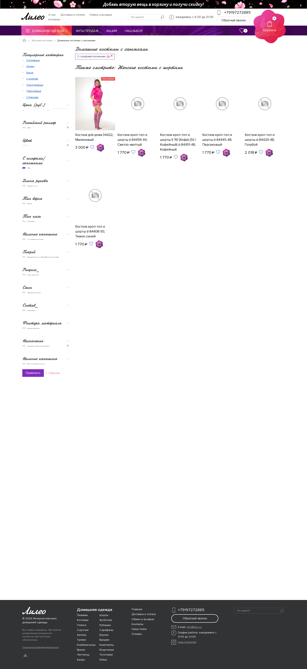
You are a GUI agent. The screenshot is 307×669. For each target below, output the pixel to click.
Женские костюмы (42, 40)
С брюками (32, 588)
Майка (31, 249)
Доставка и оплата (72, 14)
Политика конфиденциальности (40, 647)
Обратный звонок (233, 20)
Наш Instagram (187, 642)
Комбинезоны (86, 645)
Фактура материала (41, 431)
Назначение (32, 456)
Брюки (31, 291)
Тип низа (31, 277)
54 (28, 113)
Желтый (30, 160)
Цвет (27, 133)
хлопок (31, 416)
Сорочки (82, 630)
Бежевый (31, 147)
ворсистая (33, 437)
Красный (31, 173)
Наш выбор (134, 31)
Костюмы (82, 620)
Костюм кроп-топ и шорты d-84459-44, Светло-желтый (132, 140)
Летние (30, 557)
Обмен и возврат (100, 14)
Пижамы (82, 615)
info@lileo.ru (194, 627)
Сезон (27, 386)
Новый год (33, 484)
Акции (111, 31)
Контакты (54, 19)
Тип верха (32, 239)
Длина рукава (35, 214)
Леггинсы (83, 654)
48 (28, 100)
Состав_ (30, 411)
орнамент (32, 358)
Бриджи (31, 287)
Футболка (33, 253)
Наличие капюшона (39, 306)
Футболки (105, 620)
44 (28, 92)
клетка (31, 362)
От (23, 57)
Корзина (269, 24)
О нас (52, 14)
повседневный (36, 475)
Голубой (30, 153)
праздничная (34, 492)
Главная (137, 609)
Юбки (103, 659)
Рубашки (105, 625)
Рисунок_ (30, 352)
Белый (29, 140)
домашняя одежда (38, 462)
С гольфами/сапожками (33, 191)
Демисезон (34, 391)
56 (28, 118)
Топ (29, 245)
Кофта (31, 262)
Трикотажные (33, 582)
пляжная (32, 467)
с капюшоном (35, 312)
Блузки (103, 635)
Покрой (28, 327)
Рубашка (32, 258)
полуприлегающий (38, 337)
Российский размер (39, 77)
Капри (81, 659)
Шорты (31, 283)
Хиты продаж (87, 31)
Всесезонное (35, 396)
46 (28, 96)
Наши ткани (139, 629)
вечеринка (33, 488)
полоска (32, 366)
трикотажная (34, 442)
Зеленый (31, 167)
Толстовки (106, 654)
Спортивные (33, 551)
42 (28, 88)
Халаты (81, 635)
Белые (29, 564)
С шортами (32, 570)
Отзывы (137, 634)
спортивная (34, 471)
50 (29, 105)
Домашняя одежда (46, 30)
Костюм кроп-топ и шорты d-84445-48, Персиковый (217, 140)
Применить (33, 533)
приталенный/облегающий (43, 333)
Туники (81, 639)
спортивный (34, 479)
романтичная (34, 497)
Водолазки (106, 649)
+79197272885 (187, 610)
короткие (32, 224)
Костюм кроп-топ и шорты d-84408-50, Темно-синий (90, 231)
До (48, 57)
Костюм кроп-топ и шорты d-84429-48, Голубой (260, 140)
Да (29, 199)
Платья (81, 625)
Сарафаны (106, 630)
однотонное (34, 371)
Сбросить (54, 533)
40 (29, 83)
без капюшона (36, 518)
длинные (32, 220)
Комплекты (106, 645)
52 (28, 109)
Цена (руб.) (33, 50)
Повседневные (34, 576)
